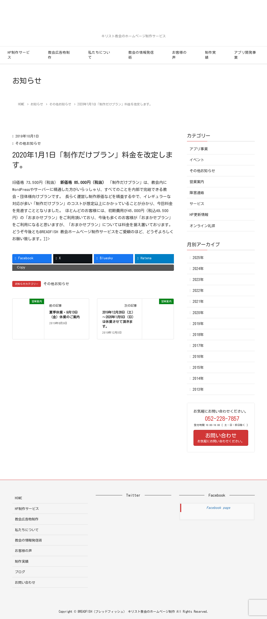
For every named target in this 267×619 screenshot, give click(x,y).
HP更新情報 (199, 215)
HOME (18, 498)
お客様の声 (179, 55)
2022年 (198, 290)
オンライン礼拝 (202, 226)
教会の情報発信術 (141, 55)
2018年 (198, 334)
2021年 (198, 301)
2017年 (198, 345)
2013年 (198, 389)
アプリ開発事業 (245, 55)
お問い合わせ (25, 582)
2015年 (198, 367)
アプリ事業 (199, 149)
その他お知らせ (28, 143)
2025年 (198, 258)
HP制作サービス (19, 55)
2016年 (198, 356)
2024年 (198, 269)
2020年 (198, 313)
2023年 (198, 279)
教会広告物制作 (59, 55)
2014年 (198, 378)
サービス (197, 204)
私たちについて (99, 55)
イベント (197, 160)
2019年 (198, 324)
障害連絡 (197, 193)
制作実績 (210, 55)
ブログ (20, 572)
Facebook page (218, 507)
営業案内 (197, 182)
